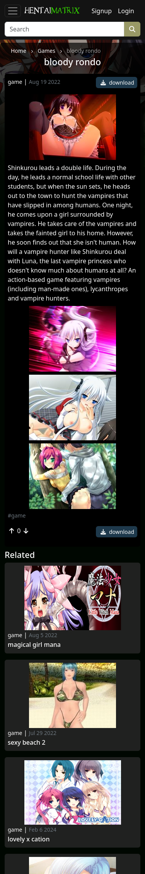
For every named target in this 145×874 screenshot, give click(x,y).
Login (126, 11)
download (117, 82)
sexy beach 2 (26, 742)
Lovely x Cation (28, 839)
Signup (102, 11)
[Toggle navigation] (13, 11)
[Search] (64, 29)
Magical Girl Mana (34, 644)
